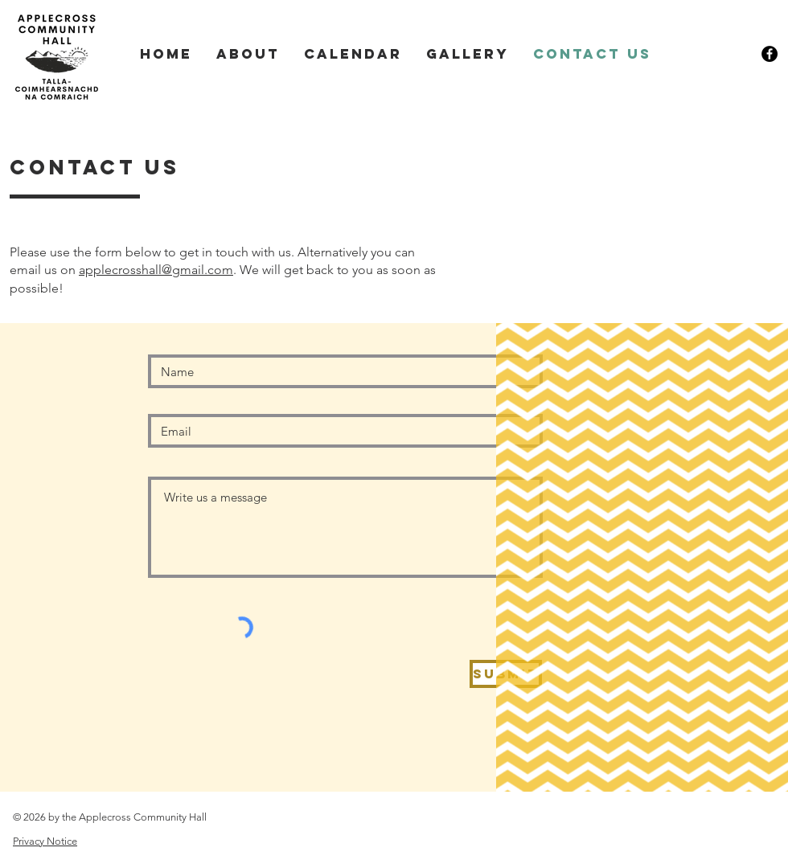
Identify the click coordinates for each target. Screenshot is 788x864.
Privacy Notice (45, 841)
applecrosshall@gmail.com (156, 269)
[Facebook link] (769, 54)
